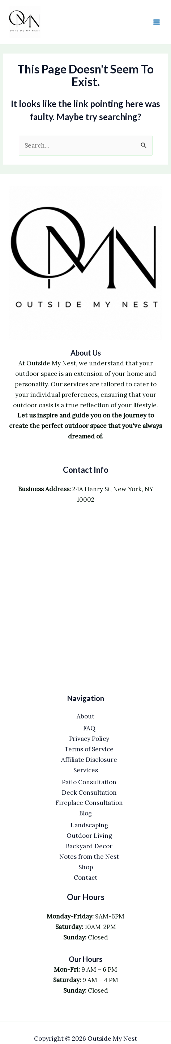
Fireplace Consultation (89, 803)
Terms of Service (89, 749)
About (85, 716)
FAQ (89, 728)
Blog (85, 813)
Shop (85, 867)
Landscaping (89, 825)
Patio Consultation (89, 782)
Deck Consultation (89, 793)
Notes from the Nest (89, 857)
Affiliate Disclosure (89, 760)
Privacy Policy (89, 739)
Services (85, 770)
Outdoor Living (89, 836)
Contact (85, 878)
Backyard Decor (89, 846)
